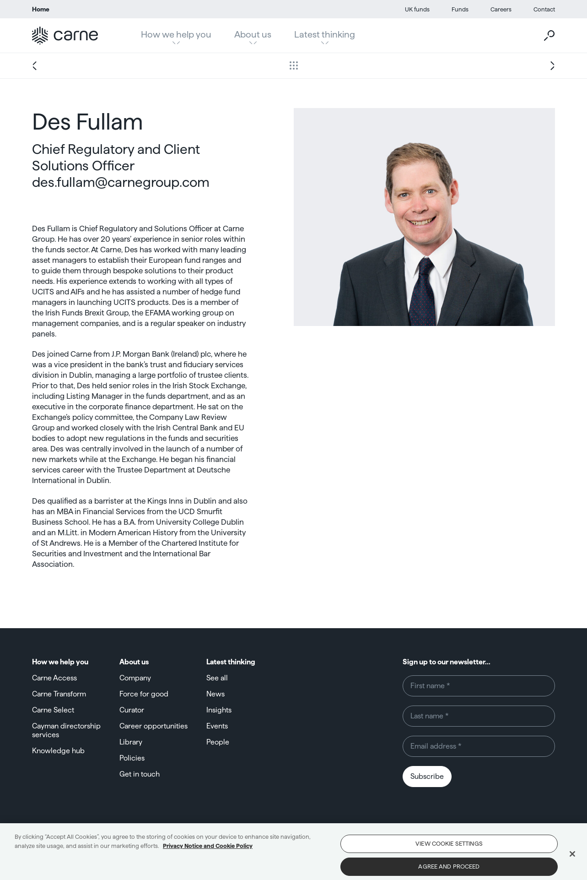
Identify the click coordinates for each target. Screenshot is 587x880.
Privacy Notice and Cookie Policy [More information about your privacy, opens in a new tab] (208, 851)
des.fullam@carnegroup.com (121, 182)
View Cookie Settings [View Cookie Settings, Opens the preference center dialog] (449, 849)
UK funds (417, 9)
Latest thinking (324, 34)
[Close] (572, 860)
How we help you (176, 34)
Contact (544, 9)
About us (252, 34)
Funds (460, 9)
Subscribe (427, 776)
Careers (501, 9)
